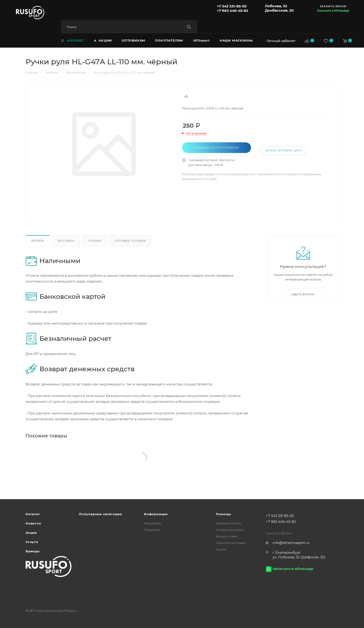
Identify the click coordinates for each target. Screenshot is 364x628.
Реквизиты (152, 523)
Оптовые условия (130, 240)
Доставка (66, 240)
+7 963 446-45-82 (232, 10)
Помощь (223, 514)
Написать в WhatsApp (333, 10)
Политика (151, 530)
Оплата (37, 240)
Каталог (33, 514)
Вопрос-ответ (226, 536)
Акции (31, 532)
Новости (33, 523)
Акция (221, 549)
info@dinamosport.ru (291, 542)
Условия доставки (230, 530)
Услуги (32, 542)
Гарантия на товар (230, 543)
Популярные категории (100, 514)
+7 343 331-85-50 (232, 6)
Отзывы (94, 240)
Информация (156, 514)
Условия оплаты (228, 523)
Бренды (33, 551)
